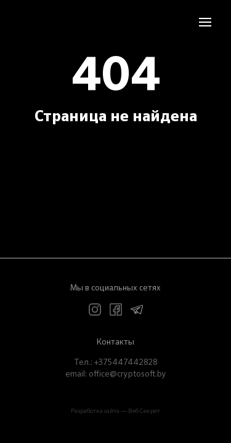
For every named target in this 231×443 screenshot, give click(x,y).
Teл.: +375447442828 (115, 363)
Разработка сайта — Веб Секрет (115, 411)
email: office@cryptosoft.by (115, 374)
